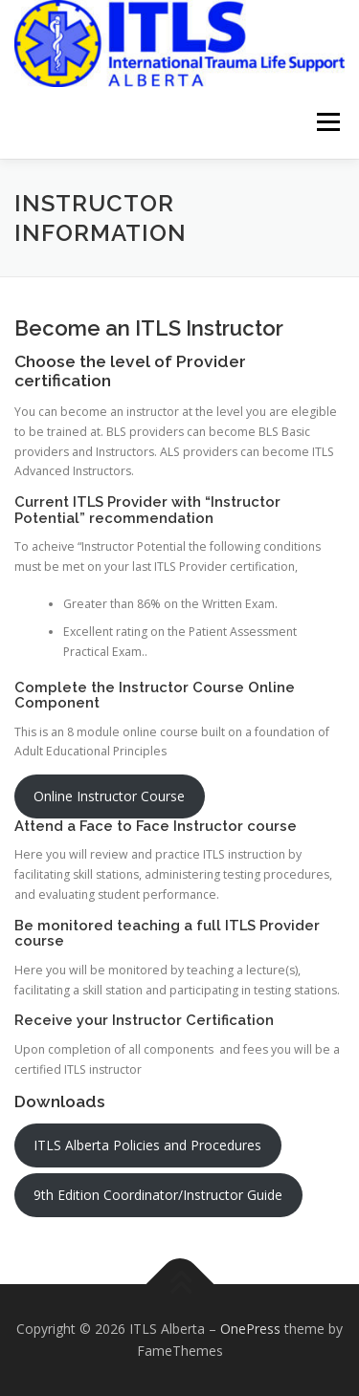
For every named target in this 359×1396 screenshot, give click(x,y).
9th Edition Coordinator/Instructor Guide (158, 1195)
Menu (327, 123)
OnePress (250, 1329)
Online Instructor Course (109, 796)
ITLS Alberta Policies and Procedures (147, 1145)
